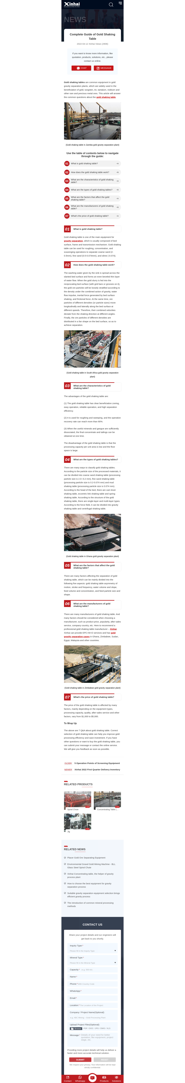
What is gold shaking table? (84, 163)
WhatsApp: (75, 991)
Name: (73, 976)
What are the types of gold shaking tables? (91, 189)
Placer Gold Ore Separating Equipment (86, 857)
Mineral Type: (77, 957)
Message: (75, 1037)
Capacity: (75, 969)
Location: (74, 1005)
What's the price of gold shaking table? (90, 216)
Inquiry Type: (76, 945)
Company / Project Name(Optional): (87, 1012)
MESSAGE (103, 68)
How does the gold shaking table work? (90, 172)
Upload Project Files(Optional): (85, 1024)
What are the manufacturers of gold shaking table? (92, 207)
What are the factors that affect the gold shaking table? (90, 198)
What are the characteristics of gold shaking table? (92, 181)
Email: (73, 998)
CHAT (81, 68)
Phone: (74, 984)
